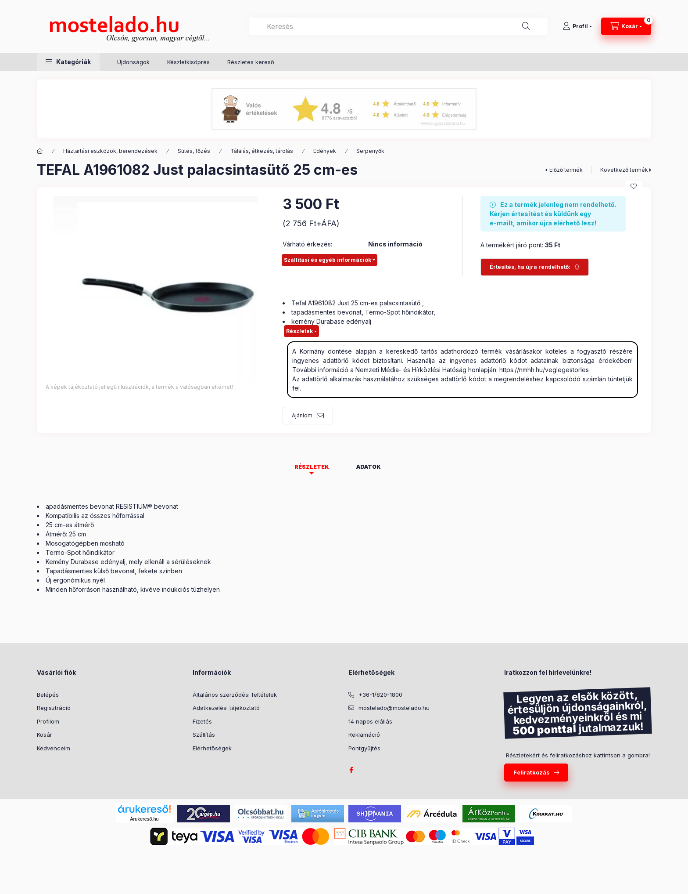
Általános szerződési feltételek (235, 694)
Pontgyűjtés (364, 748)
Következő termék (624, 169)
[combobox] (398, 26)
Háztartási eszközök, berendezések (110, 151)
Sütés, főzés (194, 151)
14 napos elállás (370, 721)
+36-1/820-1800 (380, 694)
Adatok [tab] (368, 466)
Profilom (48, 721)
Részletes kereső (250, 61)
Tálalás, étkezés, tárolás (261, 151)
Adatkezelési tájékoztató (226, 707)
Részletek (299, 331)
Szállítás (204, 734)
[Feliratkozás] (534, 267)
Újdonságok (133, 61)
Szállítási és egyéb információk (327, 260)
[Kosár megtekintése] (626, 26)
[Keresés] (526, 26)
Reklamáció (364, 734)
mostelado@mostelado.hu (394, 707)
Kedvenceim (53, 748)
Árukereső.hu (144, 819)
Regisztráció (54, 707)
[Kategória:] (40, 151)
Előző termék (566, 169)
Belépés (48, 694)
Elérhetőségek (212, 748)
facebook (351, 770)
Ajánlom (302, 415)
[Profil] (577, 26)
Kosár (44, 734)
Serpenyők (370, 151)
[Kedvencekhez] (633, 186)
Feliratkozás (531, 772)
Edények (324, 151)
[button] (68, 62)
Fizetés (202, 721)
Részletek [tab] (311, 466)
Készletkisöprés (188, 61)
